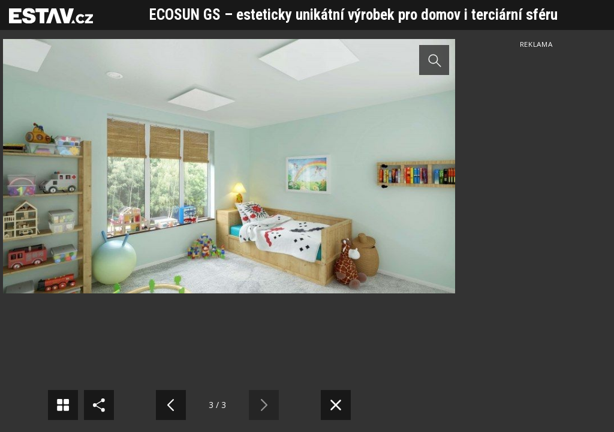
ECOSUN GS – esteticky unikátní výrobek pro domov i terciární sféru (353, 14)
